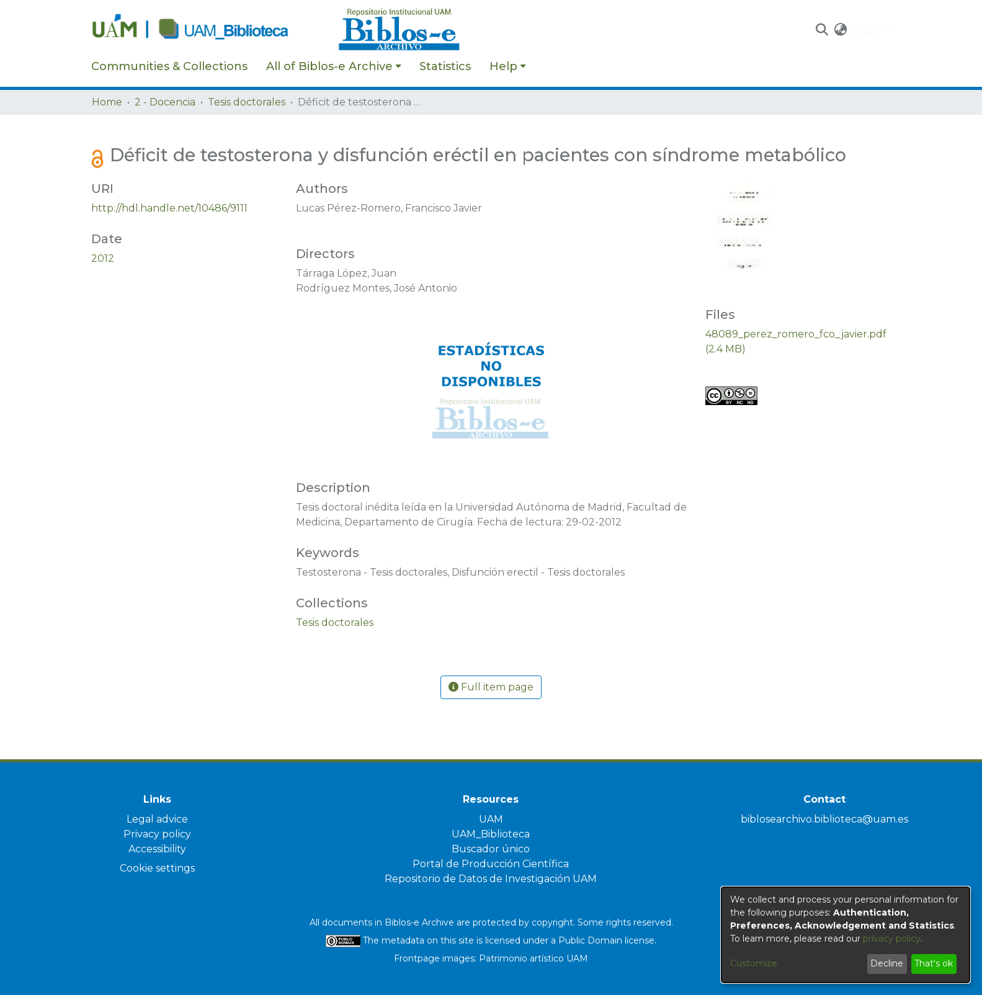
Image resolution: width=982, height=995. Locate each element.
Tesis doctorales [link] (246, 102)
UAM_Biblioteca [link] (491, 834)
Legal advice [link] (157, 819)
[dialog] (845, 935)
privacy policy (892, 938)
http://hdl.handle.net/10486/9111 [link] (169, 208)
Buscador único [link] (491, 849)
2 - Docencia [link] (165, 102)
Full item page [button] (491, 687)
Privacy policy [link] (157, 834)
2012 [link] (102, 258)
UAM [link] (491, 819)
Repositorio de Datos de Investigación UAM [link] (491, 879)
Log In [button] (869, 29)
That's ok (933, 963)
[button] (822, 29)
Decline (886, 963)
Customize (753, 963)
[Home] (208, 30)
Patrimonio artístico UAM (533, 958)
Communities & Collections (169, 66)
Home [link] (107, 102)
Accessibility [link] (157, 849)
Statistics (445, 66)
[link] (334, 622)
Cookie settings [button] (157, 868)
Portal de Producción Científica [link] (491, 864)
